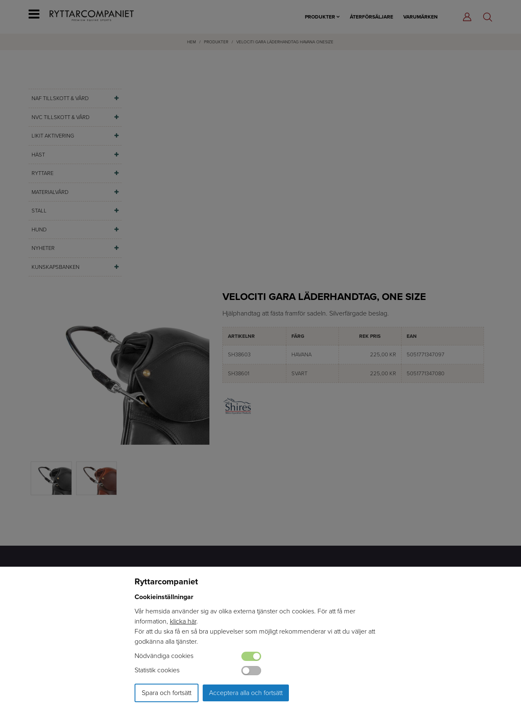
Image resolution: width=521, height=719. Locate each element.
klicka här (183, 621)
